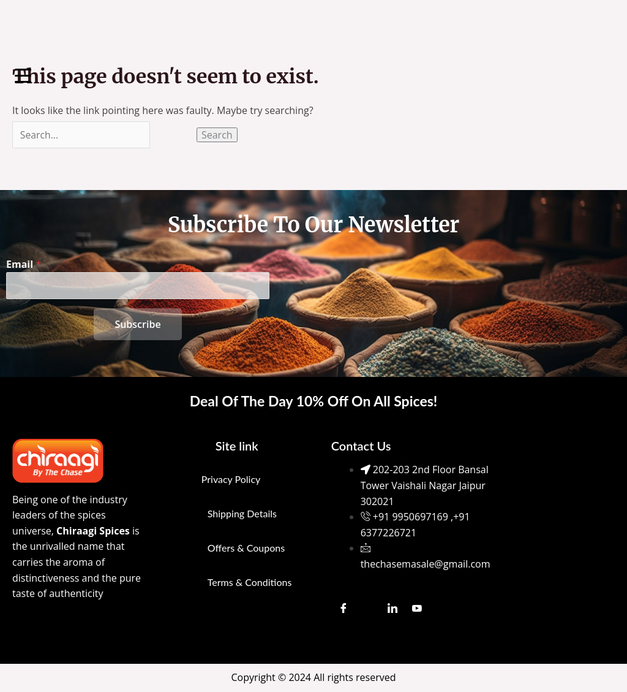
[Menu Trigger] (23, 75)
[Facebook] (343, 608)
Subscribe (137, 324)
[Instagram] (368, 608)
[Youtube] (417, 608)
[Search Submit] (175, 135)
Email (23, 263)
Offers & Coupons (246, 547)
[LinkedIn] (392, 608)
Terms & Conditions (250, 582)
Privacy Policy (231, 479)
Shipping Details (242, 513)
